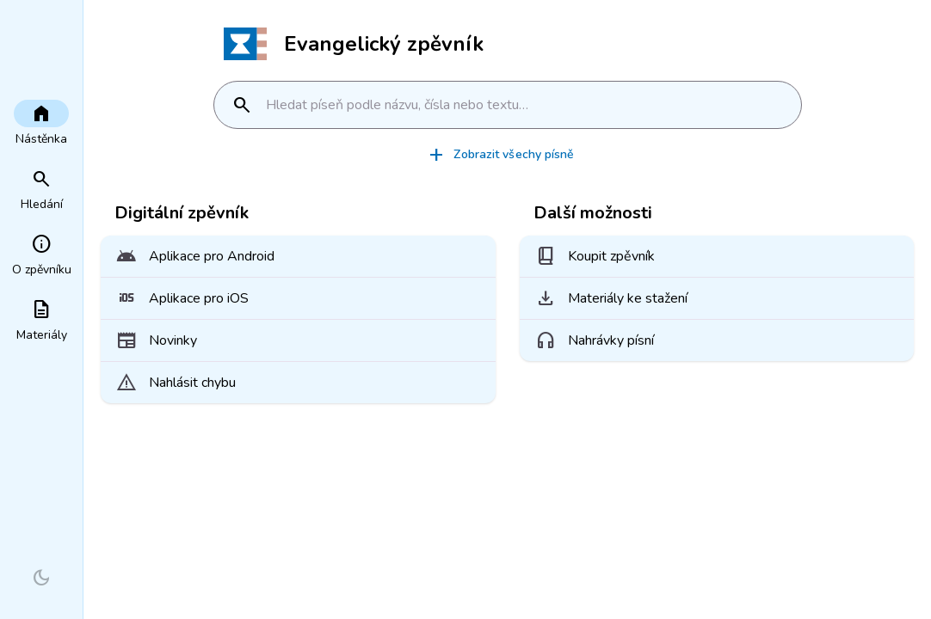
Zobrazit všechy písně (500, 155)
